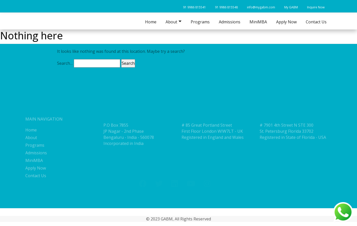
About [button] (171, 22)
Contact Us (316, 22)
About (31, 148)
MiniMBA (258, 22)
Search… (65, 63)
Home (150, 22)
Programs (200, 22)
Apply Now (286, 22)
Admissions (229, 22)
